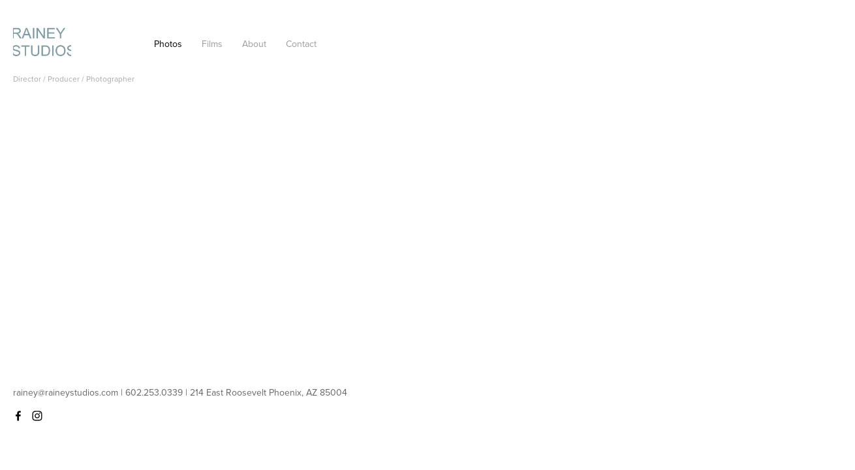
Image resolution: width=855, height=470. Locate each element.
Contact (301, 43)
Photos (168, 43)
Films (212, 43)
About (254, 43)
